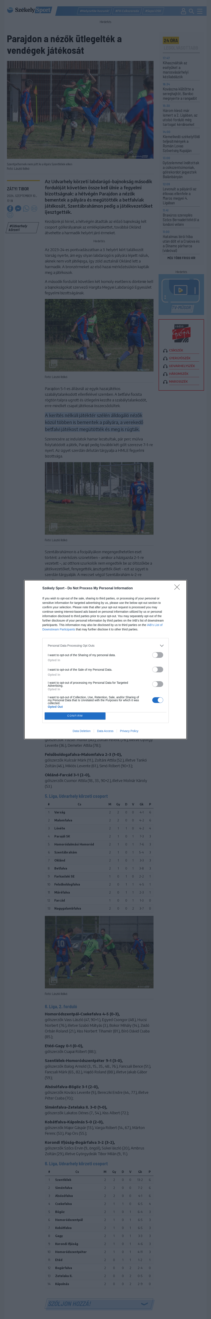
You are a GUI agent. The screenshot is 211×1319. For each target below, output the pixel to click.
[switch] (157, 655)
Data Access (105, 731)
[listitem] (105, 645)
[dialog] (105, 659)
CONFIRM (75, 715)
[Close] (178, 588)
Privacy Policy (129, 731)
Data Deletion (82, 731)
